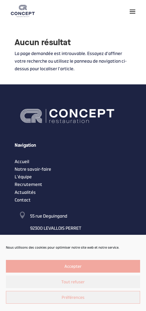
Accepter (73, 266)
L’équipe (23, 177)
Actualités (25, 192)
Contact (23, 200)
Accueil (22, 162)
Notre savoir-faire (33, 169)
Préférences (73, 297)
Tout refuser (73, 281)
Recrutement (28, 184)
